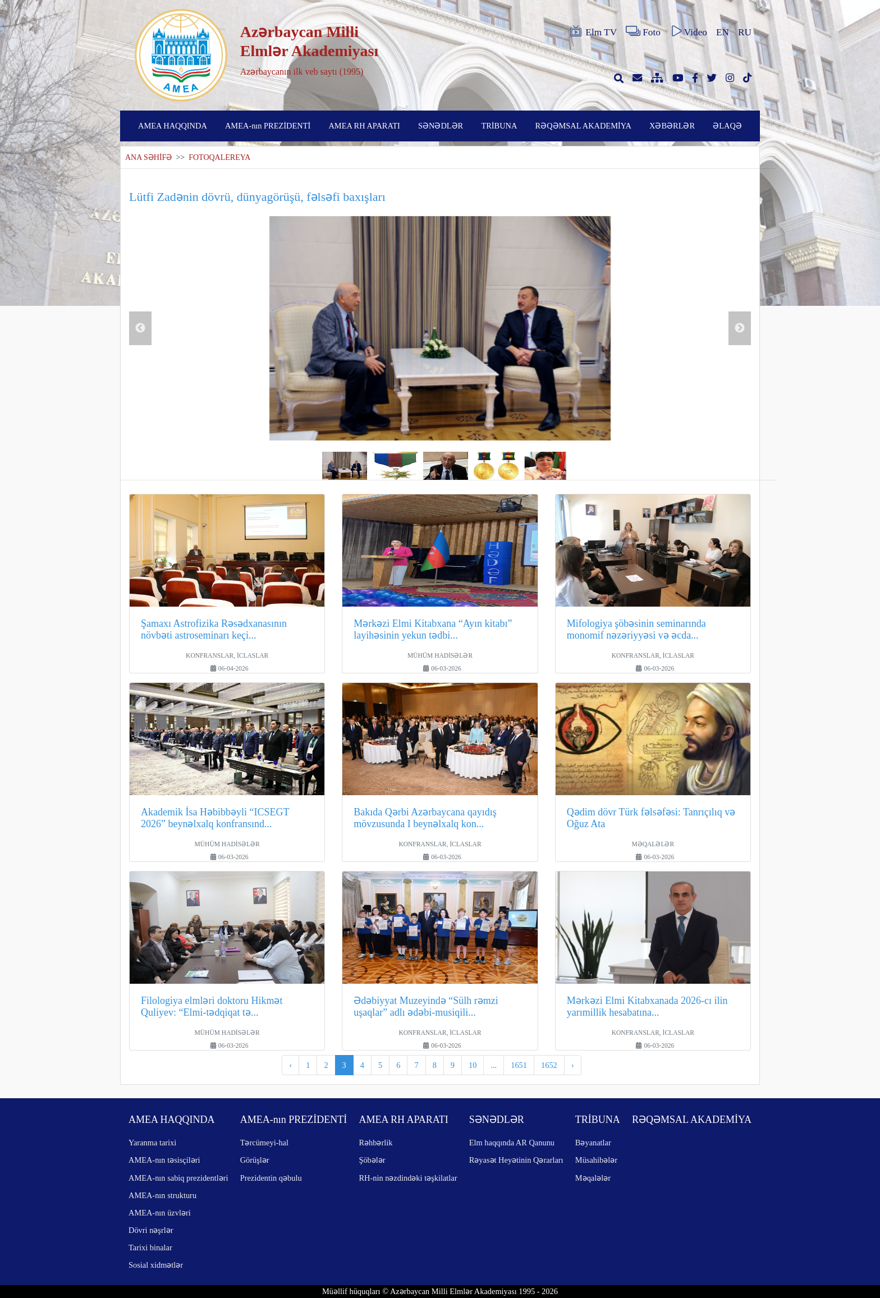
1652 (549, 1065)
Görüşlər (254, 1159)
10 (472, 1065)
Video (688, 31)
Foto (643, 31)
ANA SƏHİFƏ (148, 157)
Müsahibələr (596, 1159)
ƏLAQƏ (727, 125)
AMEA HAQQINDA (172, 125)
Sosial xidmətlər (156, 1264)
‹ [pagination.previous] (290, 1065)
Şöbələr (372, 1159)
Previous (140, 328)
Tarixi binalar (150, 1247)
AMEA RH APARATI (364, 125)
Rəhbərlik (375, 1142)
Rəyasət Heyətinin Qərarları (516, 1159)
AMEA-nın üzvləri (160, 1212)
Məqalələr (593, 1177)
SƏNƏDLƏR (440, 125)
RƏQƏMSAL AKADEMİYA (583, 125)
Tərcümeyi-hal (264, 1142)
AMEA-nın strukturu (162, 1195)
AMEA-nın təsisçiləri (164, 1159)
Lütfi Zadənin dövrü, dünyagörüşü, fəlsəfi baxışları (257, 197)
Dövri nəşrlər (151, 1230)
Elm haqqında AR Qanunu (511, 1142)
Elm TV (593, 31)
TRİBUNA (499, 125)
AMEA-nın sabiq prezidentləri (178, 1177)
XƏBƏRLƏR (672, 125)
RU (744, 32)
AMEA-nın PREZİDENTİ (267, 125)
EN (722, 32)
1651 (519, 1065)
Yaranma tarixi (152, 1142)
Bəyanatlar (593, 1142)
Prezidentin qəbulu (271, 1177)
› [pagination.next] (572, 1065)
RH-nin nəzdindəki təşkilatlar (408, 1177)
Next (739, 328)
